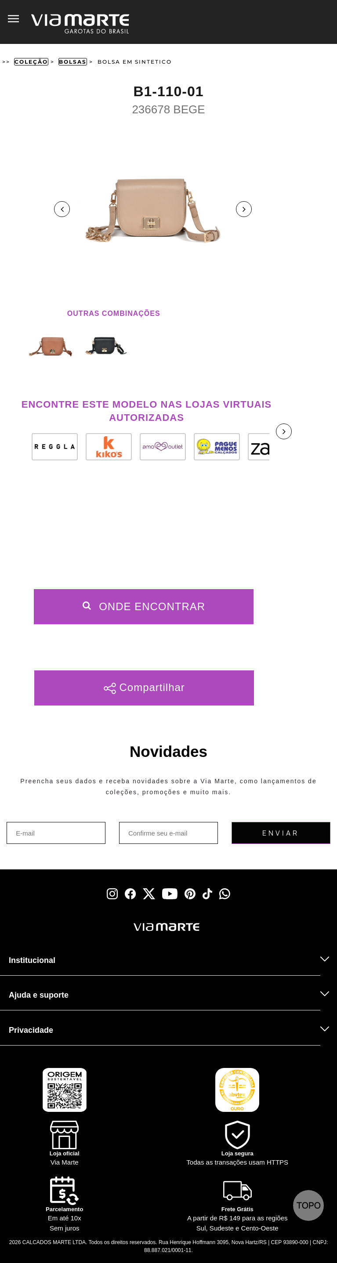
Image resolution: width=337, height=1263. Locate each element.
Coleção (31, 61)
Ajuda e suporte (39, 995)
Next (244, 209)
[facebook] (130, 894)
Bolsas (73, 61)
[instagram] (112, 894)
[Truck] (53, 939)
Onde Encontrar (144, 606)
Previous (62, 209)
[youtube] (170, 894)
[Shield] (237, 1144)
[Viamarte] (124, 927)
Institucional (32, 960)
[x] (148, 894)
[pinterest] (190, 894)
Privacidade (31, 1030)
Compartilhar (144, 687)
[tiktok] (207, 894)
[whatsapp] (225, 894)
